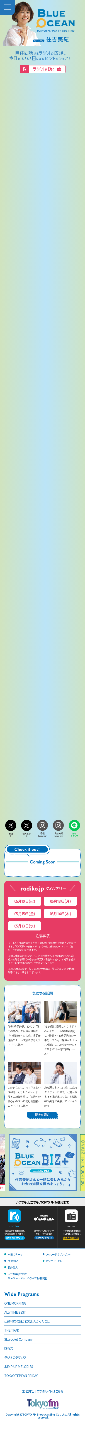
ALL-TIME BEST (15, 1312)
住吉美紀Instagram (58, 833)
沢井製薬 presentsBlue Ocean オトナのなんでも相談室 (27, 1276)
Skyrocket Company (18, 1339)
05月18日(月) (60, 901)
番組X (11, 834)
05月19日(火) (24, 901)
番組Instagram (42, 833)
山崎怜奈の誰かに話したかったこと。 (27, 1321)
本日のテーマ (15, 1254)
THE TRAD (11, 1330)
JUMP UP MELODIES (18, 1366)
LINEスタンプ (74, 834)
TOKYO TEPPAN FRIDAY (21, 1375)
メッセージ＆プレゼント (58, 1254)
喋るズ (8, 1348)
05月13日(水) (24, 926)
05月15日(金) (24, 913)
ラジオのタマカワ (15, 1357)
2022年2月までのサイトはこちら (42, 1391)
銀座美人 (13, 1267)
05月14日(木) (60, 913)
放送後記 (13, 1261)
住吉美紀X (26, 834)
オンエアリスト (54, 1261)
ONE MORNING (15, 1303)
